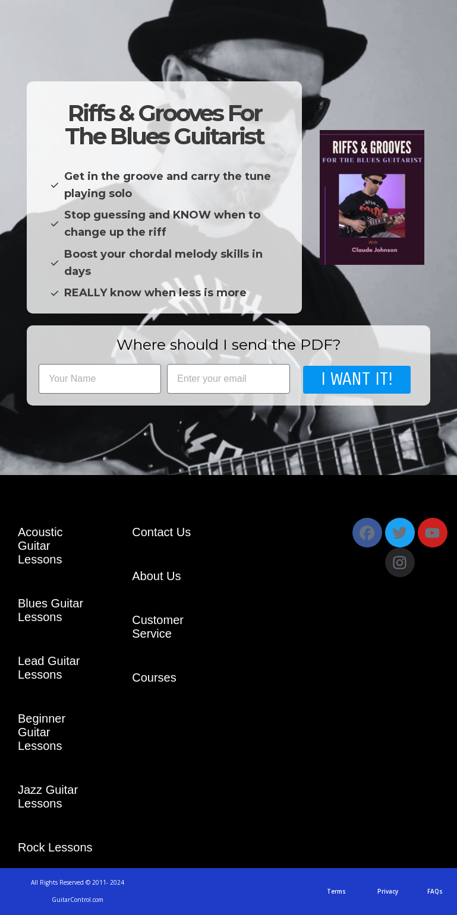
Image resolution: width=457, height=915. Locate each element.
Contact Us (161, 532)
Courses (154, 677)
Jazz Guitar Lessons (48, 796)
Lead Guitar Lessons (49, 667)
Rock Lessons (55, 847)
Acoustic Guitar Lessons (40, 545)
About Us (156, 575)
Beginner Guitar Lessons (41, 732)
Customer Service (158, 626)
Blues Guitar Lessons (50, 610)
